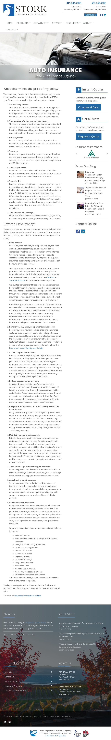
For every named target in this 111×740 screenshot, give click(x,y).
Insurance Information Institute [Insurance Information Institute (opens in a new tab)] (27, 595)
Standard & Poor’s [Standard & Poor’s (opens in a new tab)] (17, 280)
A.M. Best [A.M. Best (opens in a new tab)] (50, 277)
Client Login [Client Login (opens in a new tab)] (91, 14)
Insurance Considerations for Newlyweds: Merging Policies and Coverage (92, 177)
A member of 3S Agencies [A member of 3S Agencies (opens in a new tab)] (55, 736)
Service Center (28, 681)
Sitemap (31, 634)
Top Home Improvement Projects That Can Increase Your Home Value (92, 193)
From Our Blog (86, 166)
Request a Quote (88, 136)
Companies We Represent (28, 690)
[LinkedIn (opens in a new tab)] (104, 14)
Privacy (45, 716)
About (87, 22)
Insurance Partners (89, 147)
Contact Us (28, 676)
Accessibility (67, 716)
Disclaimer (55, 716)
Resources (72, 22)
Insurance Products (28, 686)
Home (9, 22)
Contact (11, 29)
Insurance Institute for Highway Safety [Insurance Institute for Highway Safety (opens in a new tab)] (26, 348)
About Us (28, 672)
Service (57, 22)
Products (23, 22)
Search (36, 716)
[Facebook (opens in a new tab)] (101, 14)
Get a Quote (40, 22)
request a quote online (36, 622)
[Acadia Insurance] (92, 154)
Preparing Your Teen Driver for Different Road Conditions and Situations (92, 209)
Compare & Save (88, 107)
